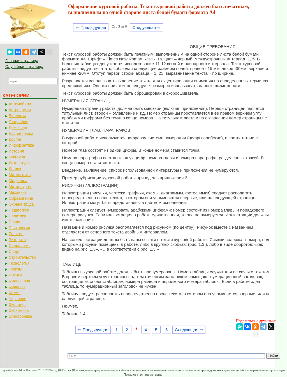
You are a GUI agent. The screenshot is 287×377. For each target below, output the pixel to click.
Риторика (17, 239)
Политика (17, 216)
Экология (17, 304)
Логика (15, 169)
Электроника (20, 316)
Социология (20, 245)
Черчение (17, 298)
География (18, 121)
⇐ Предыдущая (91, 27)
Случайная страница (24, 66)
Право (14, 222)
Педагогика (19, 210)
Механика (18, 192)
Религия (16, 233)
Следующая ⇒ (146, 27)
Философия (19, 281)
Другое (15, 139)
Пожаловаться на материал (143, 374)
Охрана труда (21, 204)
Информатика (21, 145)
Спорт (14, 251)
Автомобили (20, 104)
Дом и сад (18, 127)
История (16, 151)
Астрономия (20, 110)
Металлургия (21, 186)
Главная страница (21, 60)
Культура (17, 157)
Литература (19, 163)
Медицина (18, 180)
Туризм (15, 269)
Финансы (17, 287)
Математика (20, 174)
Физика (15, 275)
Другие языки (21, 133)
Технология (19, 263)
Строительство (22, 257)
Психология (19, 228)
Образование (21, 198)
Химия (14, 292)
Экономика (19, 310)
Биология (17, 115)
